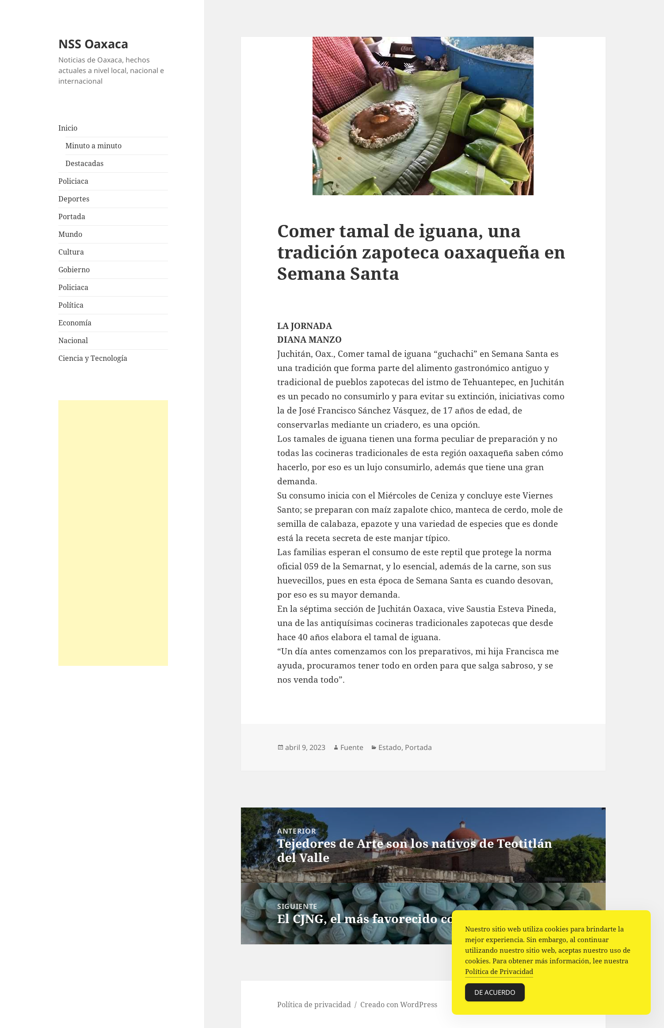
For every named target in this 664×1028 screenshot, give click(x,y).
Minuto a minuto (93, 146)
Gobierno (74, 269)
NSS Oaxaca (93, 43)
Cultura (71, 252)
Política (71, 305)
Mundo (70, 234)
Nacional (73, 340)
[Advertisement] (113, 533)
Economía (75, 323)
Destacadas (84, 163)
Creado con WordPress (398, 1004)
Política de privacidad (314, 1004)
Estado (389, 747)
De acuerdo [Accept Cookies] (494, 992)
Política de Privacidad (499, 971)
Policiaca (73, 181)
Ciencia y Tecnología (92, 358)
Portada (71, 216)
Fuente (351, 747)
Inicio (67, 128)
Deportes (73, 199)
